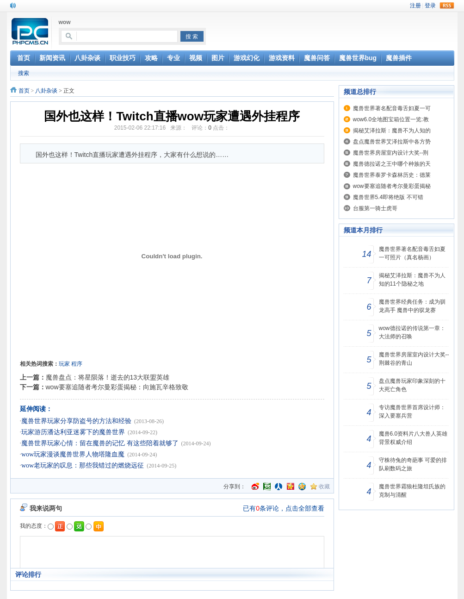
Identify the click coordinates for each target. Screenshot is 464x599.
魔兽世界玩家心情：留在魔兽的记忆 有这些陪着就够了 (100, 443)
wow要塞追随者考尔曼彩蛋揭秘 (392, 186)
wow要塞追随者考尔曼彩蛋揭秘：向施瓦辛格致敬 (117, 387)
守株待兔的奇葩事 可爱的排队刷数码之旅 (413, 464)
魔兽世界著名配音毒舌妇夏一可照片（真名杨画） (412, 253)
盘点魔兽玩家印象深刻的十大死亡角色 (412, 385)
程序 (76, 364)
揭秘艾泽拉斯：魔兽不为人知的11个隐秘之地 (412, 279)
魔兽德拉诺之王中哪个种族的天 (392, 164)
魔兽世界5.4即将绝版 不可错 (388, 197)
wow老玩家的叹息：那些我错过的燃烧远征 (82, 465)
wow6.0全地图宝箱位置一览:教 (391, 119)
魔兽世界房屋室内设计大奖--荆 (391, 153)
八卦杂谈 (46, 90)
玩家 (64, 364)
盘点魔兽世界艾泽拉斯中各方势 (392, 141)
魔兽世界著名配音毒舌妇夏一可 (392, 108)
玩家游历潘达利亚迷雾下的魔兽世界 (73, 432)
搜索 (23, 73)
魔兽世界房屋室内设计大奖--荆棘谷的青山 (414, 358)
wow (65, 22)
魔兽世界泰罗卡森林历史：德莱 (392, 175)
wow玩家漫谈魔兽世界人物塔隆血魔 (72, 454)
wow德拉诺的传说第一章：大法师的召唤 (412, 332)
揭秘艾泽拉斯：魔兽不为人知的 (392, 130)
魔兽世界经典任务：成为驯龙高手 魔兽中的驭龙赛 (412, 306)
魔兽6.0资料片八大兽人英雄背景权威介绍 (413, 438)
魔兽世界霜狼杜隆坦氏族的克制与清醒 (412, 490)
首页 (24, 90)
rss (446, 5)
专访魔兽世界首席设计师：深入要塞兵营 (412, 411)
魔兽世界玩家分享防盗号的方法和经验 (76, 421)
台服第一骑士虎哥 (375, 208)
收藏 (324, 486)
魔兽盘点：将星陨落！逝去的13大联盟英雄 (108, 377)
